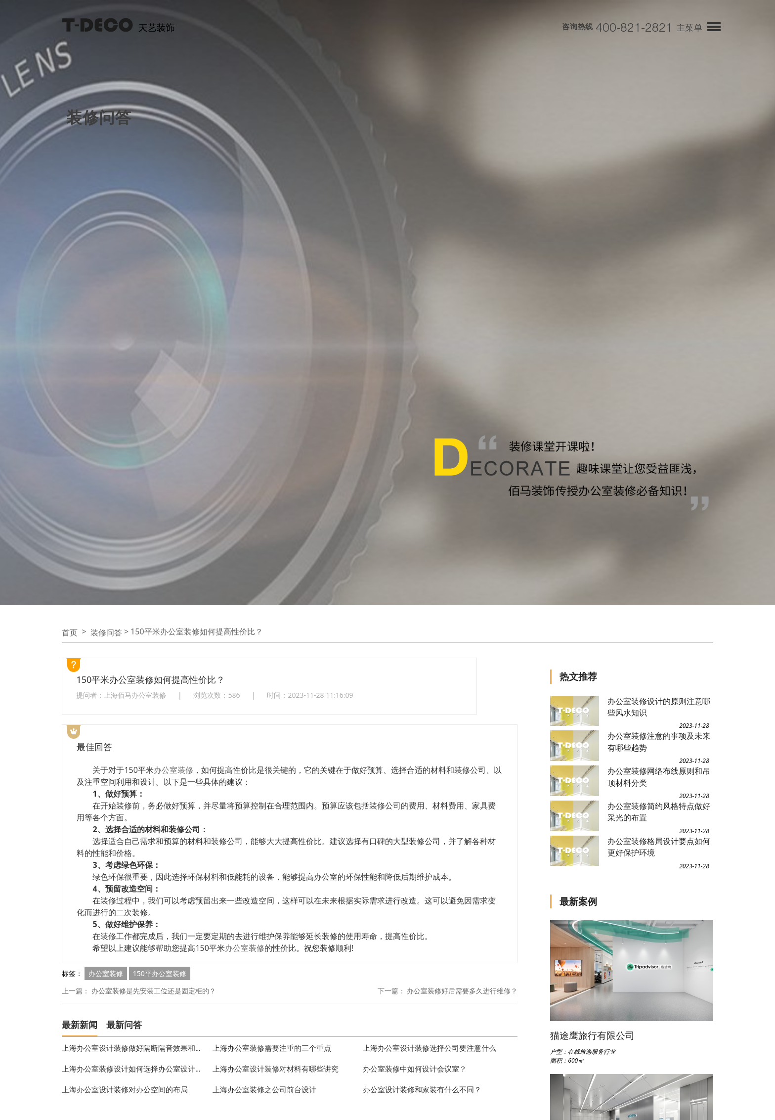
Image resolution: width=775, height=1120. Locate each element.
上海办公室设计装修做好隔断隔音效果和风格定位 (143, 1048)
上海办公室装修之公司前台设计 (264, 1089)
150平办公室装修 (159, 973)
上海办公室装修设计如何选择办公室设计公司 (136, 1069)
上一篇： (75, 990)
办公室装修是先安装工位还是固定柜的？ (153, 990)
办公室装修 (173, 769)
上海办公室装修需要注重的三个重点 (272, 1048)
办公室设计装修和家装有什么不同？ (422, 1089)
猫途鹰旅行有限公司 (592, 1035)
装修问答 (106, 632)
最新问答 (124, 1024)
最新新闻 (79, 1024)
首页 (70, 632)
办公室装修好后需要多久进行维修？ (462, 990)
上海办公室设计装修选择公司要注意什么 (429, 1048)
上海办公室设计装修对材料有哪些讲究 (276, 1069)
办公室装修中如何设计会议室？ (415, 1069)
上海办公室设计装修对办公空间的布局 (125, 1089)
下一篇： (391, 990)
